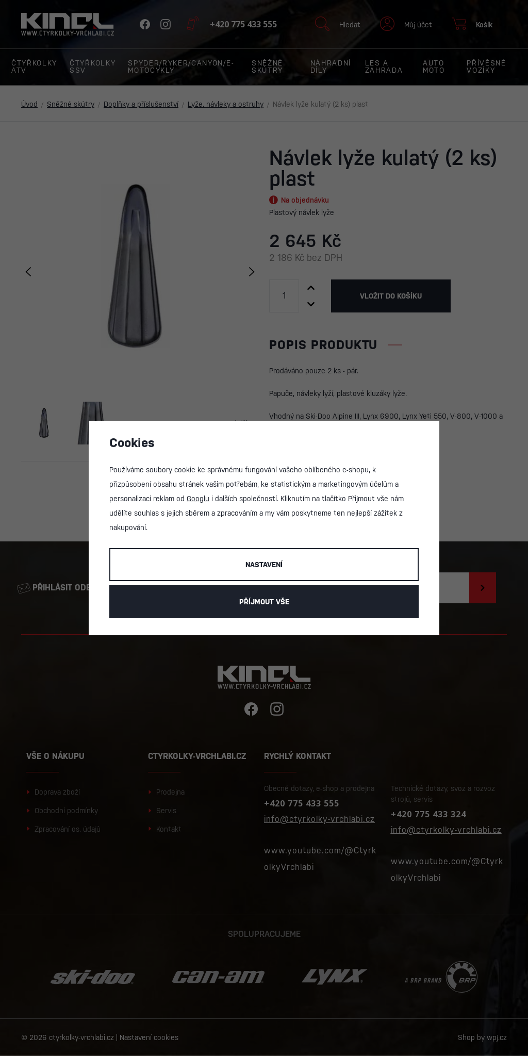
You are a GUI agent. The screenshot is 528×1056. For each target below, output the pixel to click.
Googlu (198, 498)
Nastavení (264, 564)
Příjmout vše (264, 602)
